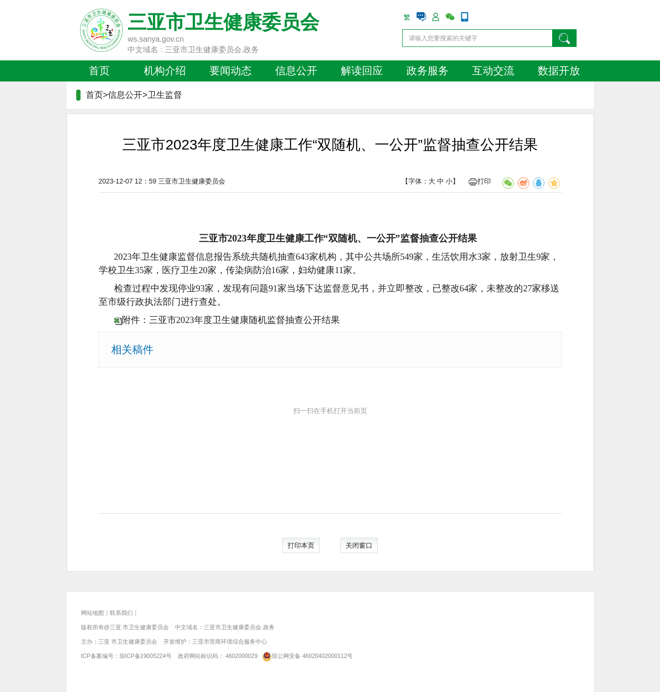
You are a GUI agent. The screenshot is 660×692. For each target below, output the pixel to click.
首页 (99, 71)
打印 (480, 181)
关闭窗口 (359, 545)
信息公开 (296, 71)
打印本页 (301, 545)
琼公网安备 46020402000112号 (306, 656)
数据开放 (559, 71)
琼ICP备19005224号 (145, 656)
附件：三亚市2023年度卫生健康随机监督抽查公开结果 (231, 320)
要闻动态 (230, 71)
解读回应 (362, 71)
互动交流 (493, 71)
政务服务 (427, 71)
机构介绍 (165, 71)
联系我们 (121, 613)
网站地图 (92, 613)
